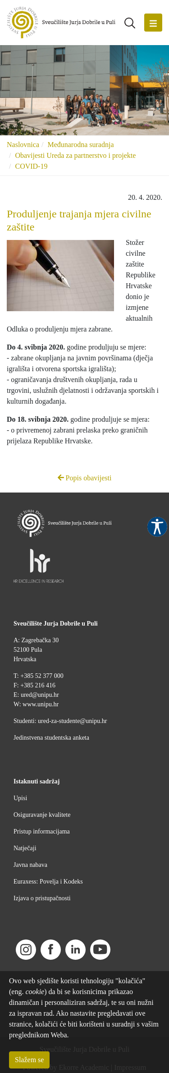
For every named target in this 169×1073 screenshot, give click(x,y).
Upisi (20, 798)
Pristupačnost (157, 527)
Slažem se (29, 1060)
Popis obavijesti (85, 478)
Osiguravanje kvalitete (42, 814)
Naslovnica (23, 144)
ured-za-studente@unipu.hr (72, 721)
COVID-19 (31, 166)
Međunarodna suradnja (80, 144)
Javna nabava (30, 864)
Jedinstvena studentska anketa (51, 737)
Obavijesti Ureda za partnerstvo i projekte (75, 155)
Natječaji (25, 848)
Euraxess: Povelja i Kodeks (48, 881)
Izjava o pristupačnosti (42, 898)
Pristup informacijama (42, 831)
